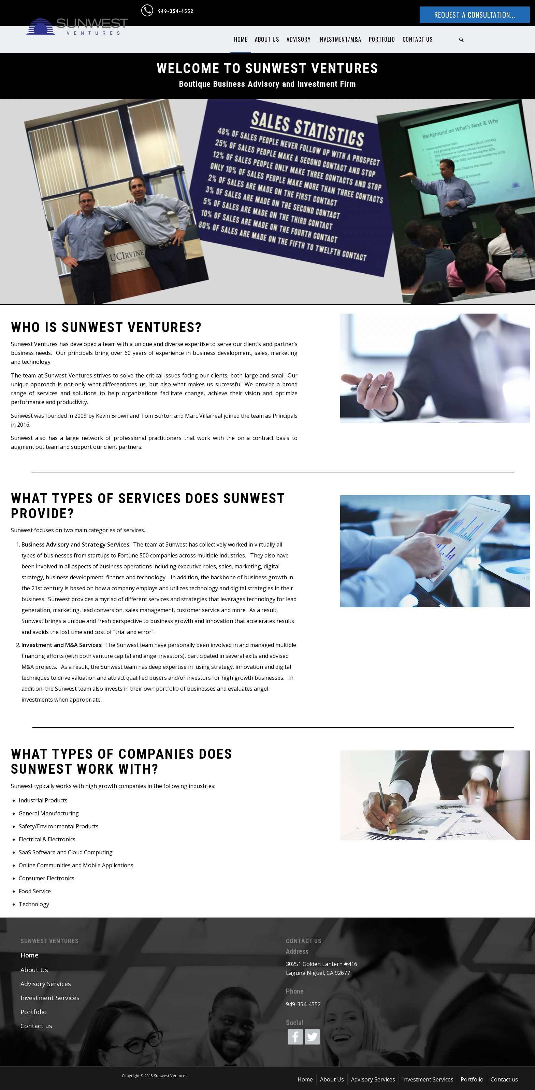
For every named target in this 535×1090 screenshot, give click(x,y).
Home (29, 955)
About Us (34, 970)
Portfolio (33, 1012)
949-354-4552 (175, 11)
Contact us (36, 1026)
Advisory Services (45, 984)
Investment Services (49, 998)
